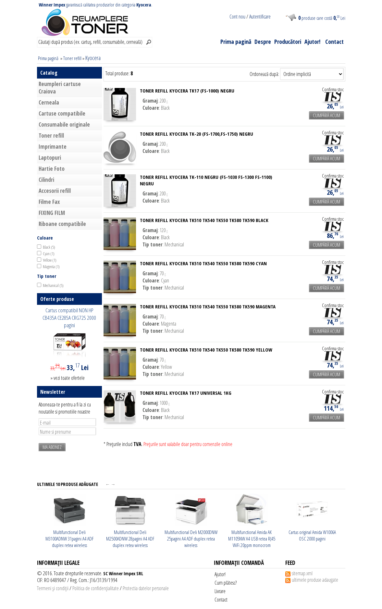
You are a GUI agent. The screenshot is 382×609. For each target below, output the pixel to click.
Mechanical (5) (53, 285)
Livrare (220, 591)
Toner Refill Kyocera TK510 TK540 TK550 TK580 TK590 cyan (203, 263)
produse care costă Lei (321, 18)
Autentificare (260, 16)
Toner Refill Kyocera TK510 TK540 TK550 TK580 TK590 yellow (206, 349)
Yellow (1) (49, 260)
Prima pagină (235, 41)
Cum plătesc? (226, 582)
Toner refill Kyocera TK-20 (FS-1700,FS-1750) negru (196, 133)
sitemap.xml (302, 573)
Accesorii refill (55, 190)
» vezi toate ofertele (68, 377)
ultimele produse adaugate (315, 580)
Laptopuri (50, 157)
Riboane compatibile (62, 224)
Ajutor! (312, 41)
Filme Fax (49, 201)
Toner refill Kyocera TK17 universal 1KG (185, 393)
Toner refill (72, 58)
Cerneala (49, 102)
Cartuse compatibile (62, 113)
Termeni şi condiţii (52, 588)
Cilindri (46, 179)
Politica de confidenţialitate (95, 588)
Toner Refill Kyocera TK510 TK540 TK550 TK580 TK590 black (204, 220)
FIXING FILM (52, 213)
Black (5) (49, 247)
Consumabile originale (64, 124)
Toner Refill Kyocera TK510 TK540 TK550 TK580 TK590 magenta (208, 306)
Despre (262, 41)
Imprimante (53, 146)
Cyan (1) (49, 253)
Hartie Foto (52, 168)
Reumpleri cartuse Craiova (60, 87)
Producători (287, 41)
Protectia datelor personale (146, 588)
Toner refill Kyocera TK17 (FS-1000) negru (187, 90)
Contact (334, 41)
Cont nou (237, 16)
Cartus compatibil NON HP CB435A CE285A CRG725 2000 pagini (69, 317)
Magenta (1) (51, 266)
